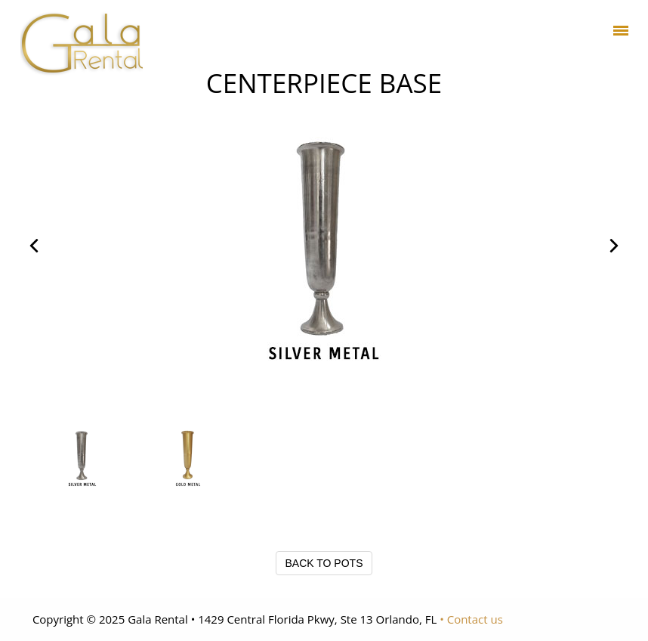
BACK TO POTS (324, 563)
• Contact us (471, 619)
